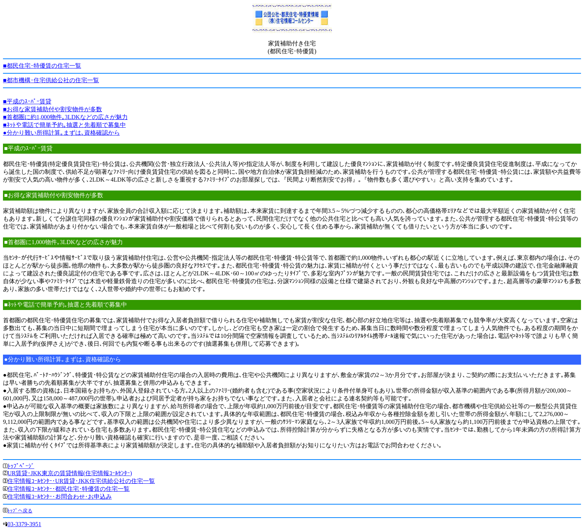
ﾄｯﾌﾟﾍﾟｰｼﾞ (20, 466)
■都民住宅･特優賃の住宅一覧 (42, 66)
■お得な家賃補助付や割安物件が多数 (52, 109)
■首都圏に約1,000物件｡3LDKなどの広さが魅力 (65, 117)
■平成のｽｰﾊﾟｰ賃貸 (27, 101)
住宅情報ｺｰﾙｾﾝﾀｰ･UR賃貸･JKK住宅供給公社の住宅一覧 (81, 481)
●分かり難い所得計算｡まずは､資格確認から (61, 132)
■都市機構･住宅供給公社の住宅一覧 (51, 80)
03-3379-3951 (24, 524)
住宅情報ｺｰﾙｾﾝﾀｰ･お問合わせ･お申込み (59, 496)
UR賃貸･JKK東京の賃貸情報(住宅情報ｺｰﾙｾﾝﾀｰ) (69, 473)
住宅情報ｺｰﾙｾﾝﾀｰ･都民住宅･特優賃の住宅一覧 (68, 489)
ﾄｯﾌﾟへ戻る (19, 511)
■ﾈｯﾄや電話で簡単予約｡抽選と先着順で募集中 (64, 125)
